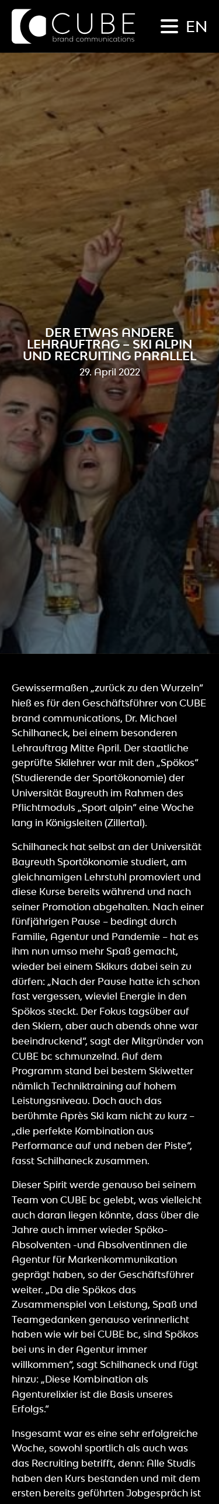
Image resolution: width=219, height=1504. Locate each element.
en (196, 26)
